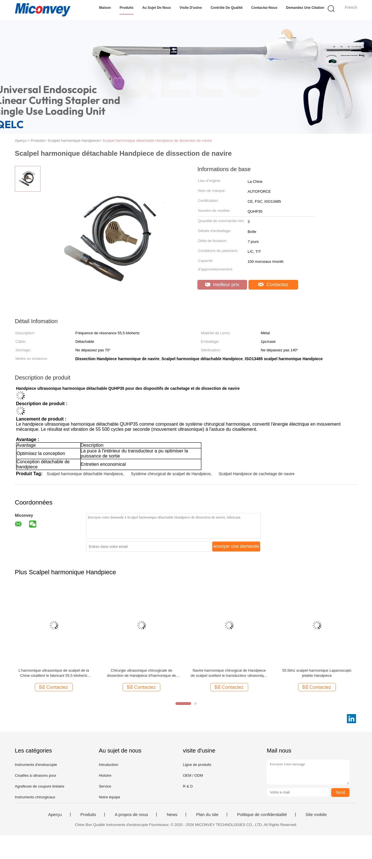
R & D (188, 786)
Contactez (273, 284)
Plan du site (207, 815)
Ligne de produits (197, 764)
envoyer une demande (236, 546)
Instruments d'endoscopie (36, 764)
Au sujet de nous (156, 8)
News (172, 815)
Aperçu (55, 815)
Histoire (105, 775)
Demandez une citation (305, 8)
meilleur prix (222, 284)
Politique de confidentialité (262, 815)
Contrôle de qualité (226, 8)
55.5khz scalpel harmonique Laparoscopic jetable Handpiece (316, 673)
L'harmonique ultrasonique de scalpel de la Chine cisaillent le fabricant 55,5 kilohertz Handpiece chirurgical (54, 673)
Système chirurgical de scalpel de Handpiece (171, 473)
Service (105, 786)
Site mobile (316, 815)
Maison (105, 8)
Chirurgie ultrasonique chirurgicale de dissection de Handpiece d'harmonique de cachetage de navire (141, 673)
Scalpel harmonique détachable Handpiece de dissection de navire (157, 140)
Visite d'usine (191, 8)
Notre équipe (109, 797)
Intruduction (108, 764)
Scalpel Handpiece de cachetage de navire (257, 473)
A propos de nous (131, 815)
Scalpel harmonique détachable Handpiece (84, 473)
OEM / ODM (193, 775)
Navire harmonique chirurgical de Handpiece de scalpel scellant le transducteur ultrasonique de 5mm (229, 673)
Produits (127, 8)
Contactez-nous (264, 8)
